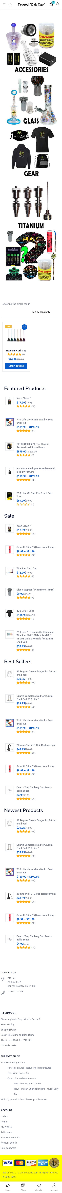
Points (4, 1121)
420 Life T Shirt (25, 610)
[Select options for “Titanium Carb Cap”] (16, 366)
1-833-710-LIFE (15, 991)
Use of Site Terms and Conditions (17, 1035)
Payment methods (10, 1137)
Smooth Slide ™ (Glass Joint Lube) (35, 547)
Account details (9, 1142)
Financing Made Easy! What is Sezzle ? (20, 1019)
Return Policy (7, 1024)
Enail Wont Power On (18, 1073)
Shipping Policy (8, 1029)
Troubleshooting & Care (13, 1062)
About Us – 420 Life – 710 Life (16, 1040)
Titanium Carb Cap (16, 350)
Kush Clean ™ (24, 398)
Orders (4, 1116)
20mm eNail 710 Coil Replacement (36, 745)
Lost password (8, 1148)
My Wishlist (6, 1127)
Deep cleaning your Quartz (27, 1083)
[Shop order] (44, 312)
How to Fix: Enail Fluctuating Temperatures (29, 1067)
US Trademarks (8, 1045)
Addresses (6, 1132)
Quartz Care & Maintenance (21, 1078)
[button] (51, 4)
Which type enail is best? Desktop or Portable (23, 1099)
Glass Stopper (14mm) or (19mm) (35, 589)
